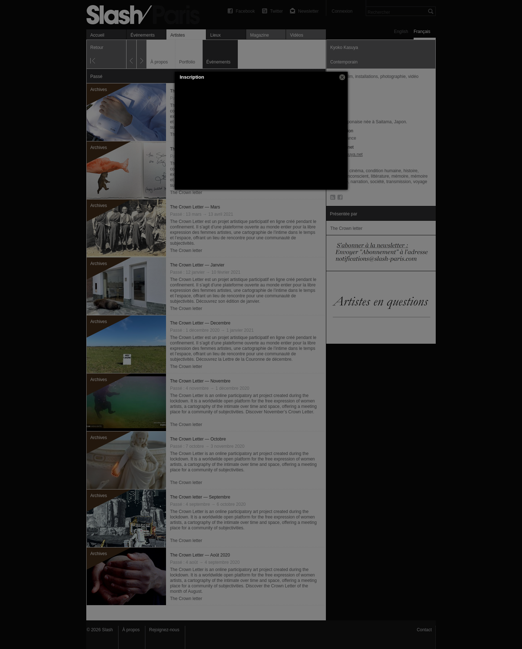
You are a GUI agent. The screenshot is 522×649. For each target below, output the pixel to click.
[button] (342, 77)
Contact (424, 629)
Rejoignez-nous (164, 629)
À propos (131, 629)
